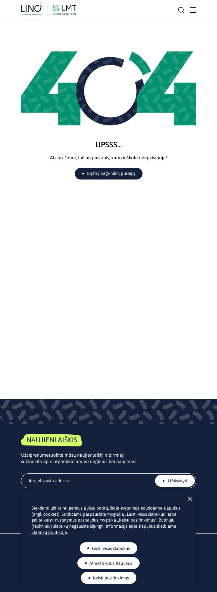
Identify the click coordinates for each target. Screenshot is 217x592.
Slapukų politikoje (49, 532)
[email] (108, 480)
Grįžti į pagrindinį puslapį (111, 173)
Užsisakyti (177, 480)
